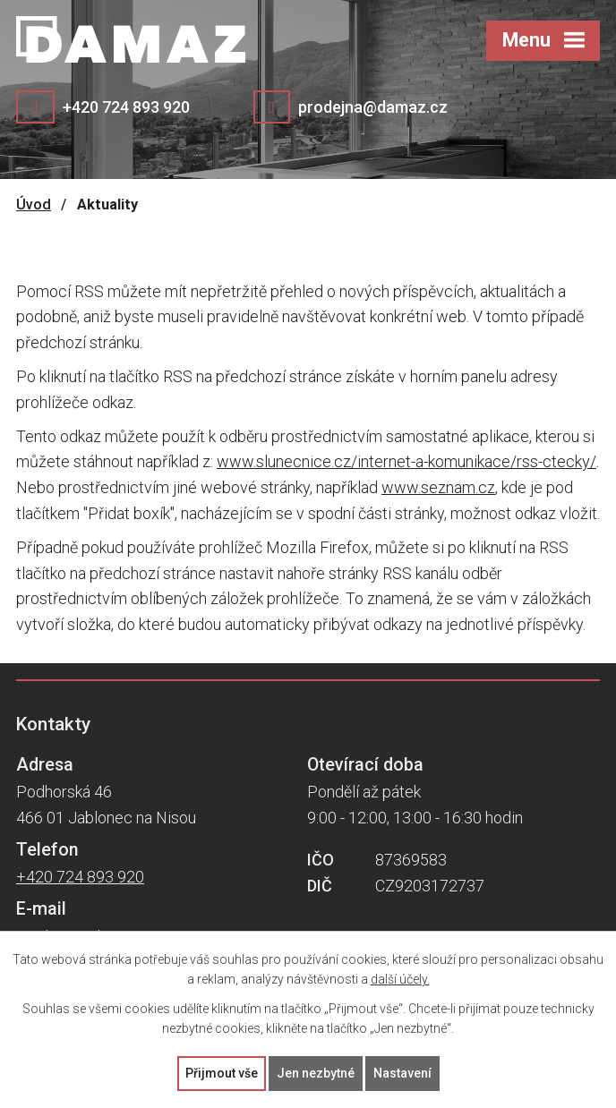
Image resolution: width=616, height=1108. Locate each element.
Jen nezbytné (316, 1073)
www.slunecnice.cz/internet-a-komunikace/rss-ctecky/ (406, 461)
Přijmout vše (221, 1073)
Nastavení (402, 1073)
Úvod (33, 204)
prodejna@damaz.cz (373, 107)
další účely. (400, 980)
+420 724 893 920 (126, 107)
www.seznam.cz (438, 487)
